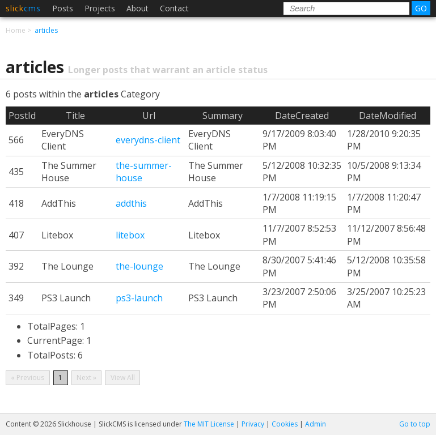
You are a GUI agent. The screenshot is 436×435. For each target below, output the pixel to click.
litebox (130, 235)
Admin (315, 424)
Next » (86, 377)
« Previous (27, 377)
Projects (99, 8)
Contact (174, 8)
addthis (131, 203)
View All (123, 377)
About (137, 8)
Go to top (414, 424)
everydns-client (148, 140)
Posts (62, 8)
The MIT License (209, 424)
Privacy (253, 424)
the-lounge (139, 266)
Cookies (285, 424)
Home (16, 30)
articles (46, 30)
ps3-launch (139, 298)
